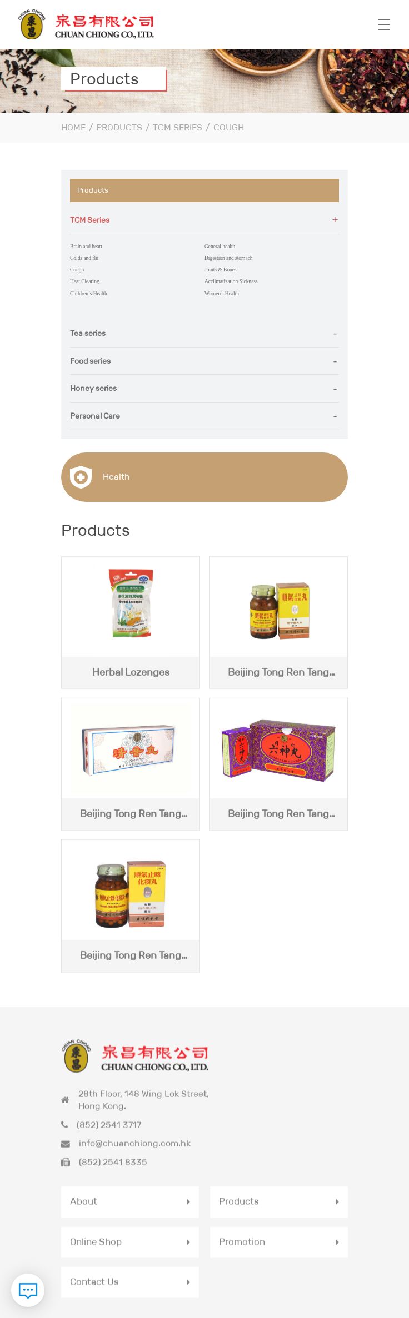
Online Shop (97, 1205)
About (84, 1164)
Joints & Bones (217, 265)
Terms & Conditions (262, 1312)
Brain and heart (82, 245)
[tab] (204, 220)
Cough (228, 127)
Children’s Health (84, 285)
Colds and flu (81, 255)
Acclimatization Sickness (225, 275)
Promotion (243, 1205)
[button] (204, 220)
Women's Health (218, 285)
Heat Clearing (81, 275)
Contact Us (96, 1245)
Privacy (227, 1312)
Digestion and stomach (223, 255)
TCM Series (177, 127)
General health (216, 245)
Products (119, 127)
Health (100, 466)
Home (73, 127)
